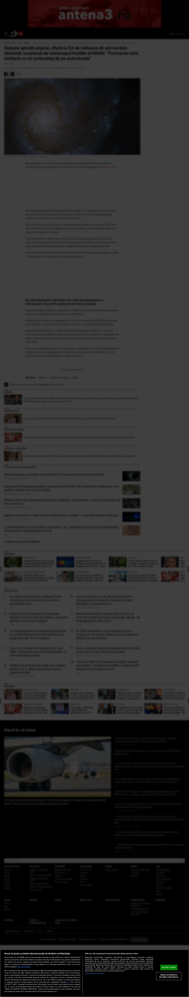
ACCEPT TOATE (169, 967)
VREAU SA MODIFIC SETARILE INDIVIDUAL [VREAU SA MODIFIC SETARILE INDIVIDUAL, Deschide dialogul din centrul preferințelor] (168, 976)
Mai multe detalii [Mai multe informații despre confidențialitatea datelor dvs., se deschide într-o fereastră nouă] (24, 967)
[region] (94, 973)
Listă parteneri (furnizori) (94, 973)
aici (68, 982)
